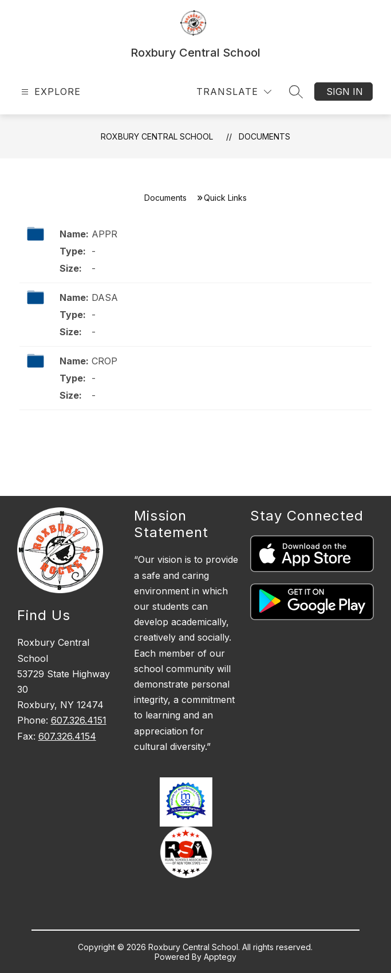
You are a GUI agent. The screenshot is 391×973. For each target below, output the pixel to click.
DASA (106, 297)
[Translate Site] (233, 92)
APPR (104, 234)
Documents (264, 136)
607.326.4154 (67, 736)
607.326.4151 (78, 720)
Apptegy (220, 957)
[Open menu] (49, 92)
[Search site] (296, 91)
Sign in (344, 91)
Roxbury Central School (157, 136)
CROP (104, 361)
